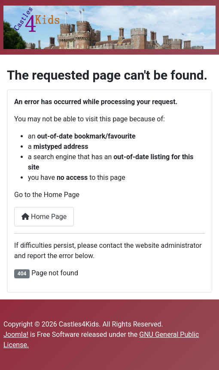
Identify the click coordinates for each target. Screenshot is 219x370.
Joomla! (15, 334)
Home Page (44, 217)
